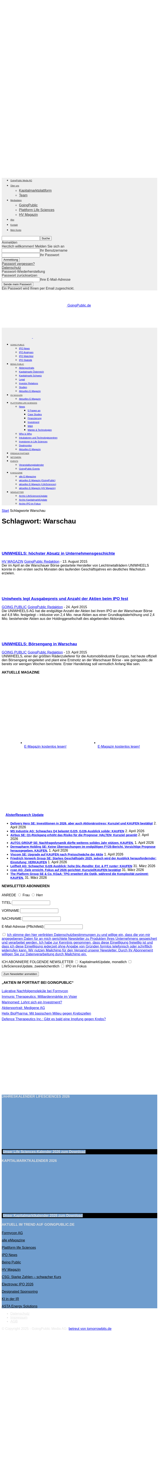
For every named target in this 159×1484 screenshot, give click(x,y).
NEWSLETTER (17, 492)
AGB (14, 1321)
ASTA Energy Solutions (19, 1306)
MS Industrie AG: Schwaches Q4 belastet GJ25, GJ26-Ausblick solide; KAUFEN (67, 831)
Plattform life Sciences (19, 1247)
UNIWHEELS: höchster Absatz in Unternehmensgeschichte (58, 553)
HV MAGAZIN (12, 561)
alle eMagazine (13, 1240)
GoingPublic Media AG (21, 180)
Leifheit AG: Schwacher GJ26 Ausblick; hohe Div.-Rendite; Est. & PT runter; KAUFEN (71, 866)
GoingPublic (28, 205)
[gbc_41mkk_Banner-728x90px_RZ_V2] (80, 326)
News (22, 406)
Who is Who (25, 434)
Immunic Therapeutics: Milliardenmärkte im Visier (39, 996)
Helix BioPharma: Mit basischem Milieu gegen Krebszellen (46, 1013)
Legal (22, 379)
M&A (30, 426)
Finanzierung (34, 418)
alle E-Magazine (27, 476)
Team (23, 195)
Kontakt (14, 225)
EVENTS (14, 461)
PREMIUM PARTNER (19, 453)
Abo (12, 220)
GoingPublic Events (29, 468)
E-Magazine (16, 473)
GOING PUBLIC (17, 345)
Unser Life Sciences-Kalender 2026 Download (44, 1151)
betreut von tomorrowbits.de (90, 1328)
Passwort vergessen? (18, 264)
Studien (23, 387)
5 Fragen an (34, 410)
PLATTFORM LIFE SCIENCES (23, 403)
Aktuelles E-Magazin (30, 391)
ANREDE (9, 895)
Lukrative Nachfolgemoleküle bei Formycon (35, 991)
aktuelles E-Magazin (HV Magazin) (37, 488)
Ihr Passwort (49, 255)
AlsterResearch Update (25, 815)
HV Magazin (28, 214)
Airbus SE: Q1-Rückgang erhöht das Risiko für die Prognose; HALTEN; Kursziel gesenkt (73, 835)
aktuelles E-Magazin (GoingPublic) (37, 480)
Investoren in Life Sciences (33, 441)
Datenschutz (11, 268)
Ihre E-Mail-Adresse (55, 279)
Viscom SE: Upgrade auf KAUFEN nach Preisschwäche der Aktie (56, 854)
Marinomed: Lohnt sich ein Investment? (32, 1002)
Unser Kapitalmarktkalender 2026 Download (43, 1215)
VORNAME (10, 910)
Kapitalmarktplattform (35, 190)
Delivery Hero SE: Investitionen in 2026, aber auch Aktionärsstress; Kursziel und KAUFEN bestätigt (81, 823)
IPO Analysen (26, 352)
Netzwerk (15, 457)
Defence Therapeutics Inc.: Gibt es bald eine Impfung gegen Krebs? (54, 1019)
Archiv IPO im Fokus (30, 503)
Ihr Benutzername (53, 250)
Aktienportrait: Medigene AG (23, 1008)
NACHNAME (12, 918)
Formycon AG (12, 1233)
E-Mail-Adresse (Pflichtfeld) (23, 926)
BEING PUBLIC (17, 364)
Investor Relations (28, 383)
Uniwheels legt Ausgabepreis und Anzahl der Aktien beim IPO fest (65, 598)
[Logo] (17, 337)
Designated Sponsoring (20, 1291)
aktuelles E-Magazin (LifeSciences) (37, 484)
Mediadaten (16, 200)
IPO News (24, 348)
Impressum (18, 1317)
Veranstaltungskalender (31, 465)
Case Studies (35, 414)
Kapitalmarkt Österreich (31, 371)
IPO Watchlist (26, 356)
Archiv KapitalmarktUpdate (33, 499)
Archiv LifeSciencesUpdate (33, 496)
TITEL (6, 902)
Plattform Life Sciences (36, 210)
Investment (33, 422)
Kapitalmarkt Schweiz (30, 375)
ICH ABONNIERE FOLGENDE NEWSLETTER (37, 962)
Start (5, 510)
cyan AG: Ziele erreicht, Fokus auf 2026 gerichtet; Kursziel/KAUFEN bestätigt (65, 870)
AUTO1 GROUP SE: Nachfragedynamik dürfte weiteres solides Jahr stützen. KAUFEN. (72, 843)
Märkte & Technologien (40, 430)
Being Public (11, 1262)
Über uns (14, 186)
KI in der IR (10, 1299)
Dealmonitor (25, 445)
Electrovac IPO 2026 (17, 1284)
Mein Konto (15, 230)
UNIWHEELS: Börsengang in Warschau (39, 644)
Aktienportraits (26, 368)
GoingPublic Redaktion (41, 561)
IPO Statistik (25, 360)
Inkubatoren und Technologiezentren (38, 437)
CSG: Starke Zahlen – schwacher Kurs (31, 1277)
